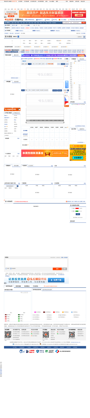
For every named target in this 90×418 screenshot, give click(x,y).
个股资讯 (24, 165)
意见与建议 (34, 335)
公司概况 (32, 50)
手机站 (48, 19)
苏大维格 (25, 130)
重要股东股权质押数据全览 (22, 201)
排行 (27, 22)
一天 (30, 64)
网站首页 (6, 1)
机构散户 (37, 52)
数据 (28, 9)
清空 (64, 268)
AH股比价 (27, 28)
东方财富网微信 (35, 333)
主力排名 (32, 28)
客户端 (55, 19)
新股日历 (18, 28)
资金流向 (23, 28)
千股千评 (55, 28)
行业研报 (46, 28)
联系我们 (43, 347)
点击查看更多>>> (81, 142)
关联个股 (79, 50)
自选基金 (54, 22)
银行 (50, 9)
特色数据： (23, 52)
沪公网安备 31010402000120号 (47, 344)
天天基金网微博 (61, 331)
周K (26, 90)
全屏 (67, 66)
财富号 (80, 9)
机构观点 (27, 286)
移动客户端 (14, 1)
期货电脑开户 (81, 333)
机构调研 (55, 58)
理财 (57, 9)
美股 (34, 9)
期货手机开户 (81, 331)
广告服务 (29, 347)
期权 (22, 9)
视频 (66, 9)
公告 (55, 165)
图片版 (59, 64)
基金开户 (53, 331)
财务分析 (60, 50)
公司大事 (51, 50)
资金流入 (21, 30)
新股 (15, 9)
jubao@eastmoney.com (75, 342)
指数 (13, 22)
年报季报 (59, 28)
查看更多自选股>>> (15, 78)
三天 (36, 64)
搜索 (84, 9)
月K (30, 90)
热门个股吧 (74, 201)
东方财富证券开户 (25, 331)
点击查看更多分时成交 (80, 126)
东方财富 (7, 329)
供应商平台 (35, 347)
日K (23, 90)
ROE (5, 126)
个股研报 (41, 28)
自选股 (49, 22)
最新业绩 (65, 52)
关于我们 (15, 347)
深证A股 (11, 33)
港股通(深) (73, 30)
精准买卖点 (37, 58)
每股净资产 (6, 117)
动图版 (63, 64)
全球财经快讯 (30, 19)
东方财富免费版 (16, 331)
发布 (57, 268)
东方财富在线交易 (25, 333)
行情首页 (6, 33)
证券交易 (77, 1)
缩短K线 (60, 90)
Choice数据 (63, 19)
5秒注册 (65, 257)
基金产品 (53, 337)
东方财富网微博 (35, 331)
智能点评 (56, 52)
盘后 (26, 64)
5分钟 (33, 90)
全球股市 (7, 25)
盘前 (23, 64)
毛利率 (5, 124)
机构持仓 (70, 52)
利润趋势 (7, 138)
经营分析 (37, 50)
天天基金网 (26, 1)
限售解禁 (68, 28)
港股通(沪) (52, 30)
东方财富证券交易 (25, 335)
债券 (63, 9)
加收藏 (9, 1)
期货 (41, 9)
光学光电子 (17, 33)
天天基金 (45, 329)
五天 (43, 64)
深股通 (33, 30)
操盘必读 (27, 50)
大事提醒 (8, 81)
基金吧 (73, 9)
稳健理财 (53, 339)
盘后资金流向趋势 (47, 289)
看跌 (73, 211)
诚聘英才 (49, 347)
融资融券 (82, 28)
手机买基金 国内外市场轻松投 (77, 19)
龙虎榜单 (64, 28)
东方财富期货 (72, 329)
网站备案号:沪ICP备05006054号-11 (32, 344)
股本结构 (56, 50)
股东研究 (46, 50)
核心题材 (41, 50)
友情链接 (75, 347)
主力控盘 (32, 52)
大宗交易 (73, 28)
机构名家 (72, 221)
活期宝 (52, 335)
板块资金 (37, 28)
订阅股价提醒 (49, 63)
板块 (24, 22)
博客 (77, 9)
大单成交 (44, 58)
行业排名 (35, 286)
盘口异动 (73, 129)
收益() (5, 115)
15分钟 (37, 90)
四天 (40, 64)
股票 (12, 9)
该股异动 (82, 129)
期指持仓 (77, 28)
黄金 (47, 9)
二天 (33, 64)
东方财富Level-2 (16, 333)
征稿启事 (69, 347)
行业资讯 (30, 165)
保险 (60, 9)
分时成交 (72, 102)
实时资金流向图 (37, 289)
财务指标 (18, 286)
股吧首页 (68, 201)
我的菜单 (72, 1)
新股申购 (14, 28)
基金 (54, 9)
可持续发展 (21, 347)
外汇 (44, 9)
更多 (83, 50)
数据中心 (40, 19)
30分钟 (41, 90)
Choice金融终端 (16, 339)
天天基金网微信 (61, 333)
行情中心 (7, 22)
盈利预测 (50, 28)
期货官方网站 (81, 335)
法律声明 (56, 347)
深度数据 (46, 52)
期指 (18, 9)
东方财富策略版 (16, 335)
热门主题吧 (80, 201)
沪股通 (17, 30)
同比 (15, 120)
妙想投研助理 (16, 337)
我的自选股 (8, 55)
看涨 (73, 208)
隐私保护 (62, 347)
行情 (25, 9)
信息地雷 (16, 81)
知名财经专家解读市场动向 (51, 286)
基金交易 (53, 333)
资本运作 (70, 50)
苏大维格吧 (25, 58)
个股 (21, 22)
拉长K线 (55, 90)
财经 (6, 9)
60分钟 (46, 90)
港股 (38, 9)
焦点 (9, 9)
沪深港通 (7, 30)
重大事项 (79, 52)
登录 (62, 257)
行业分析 (74, 50)
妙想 (46, 1)
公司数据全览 (16, 113)
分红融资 (65, 50)
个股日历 (24, 61)
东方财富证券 (33, 1)
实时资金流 (9, 286)
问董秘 (60, 58)
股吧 (70, 9)
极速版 (66, 64)
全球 (31, 9)
